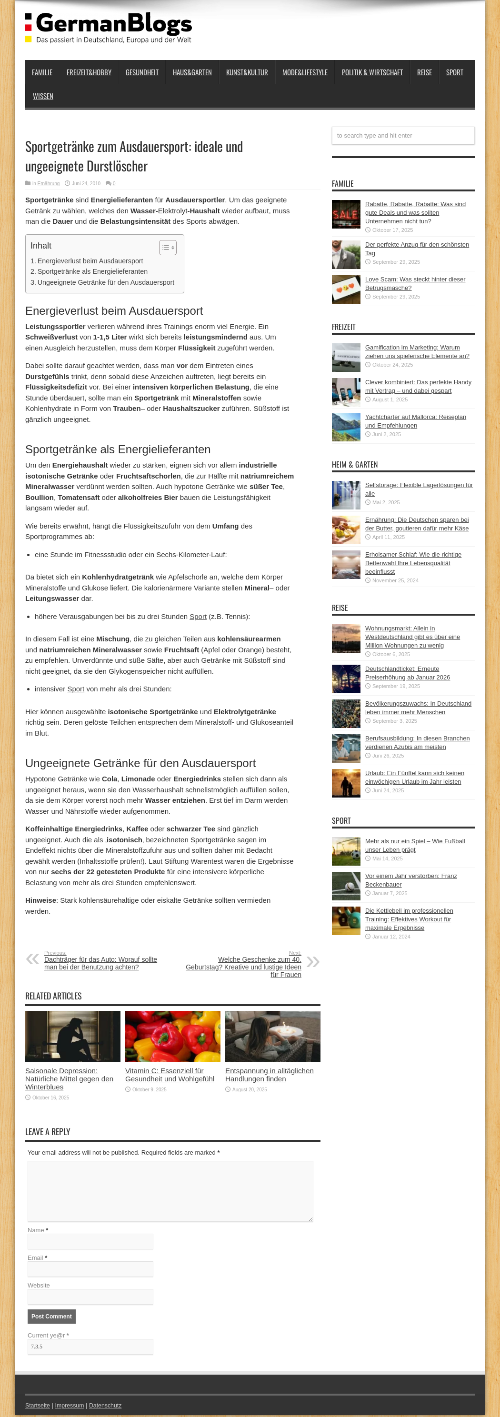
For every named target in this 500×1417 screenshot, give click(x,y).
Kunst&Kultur (247, 72)
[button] (163, 247)
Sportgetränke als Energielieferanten (93, 271)
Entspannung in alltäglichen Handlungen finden (269, 1075)
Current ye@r (48, 1337)
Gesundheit (142, 72)
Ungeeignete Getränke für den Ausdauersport (106, 282)
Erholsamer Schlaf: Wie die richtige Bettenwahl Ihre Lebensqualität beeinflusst (413, 563)
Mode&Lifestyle (305, 72)
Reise (424, 72)
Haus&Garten (192, 72)
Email (35, 1259)
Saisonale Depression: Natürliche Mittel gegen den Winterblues (69, 1079)
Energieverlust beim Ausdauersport (90, 261)
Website (39, 1287)
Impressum (72, 1407)
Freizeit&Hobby (89, 72)
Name (36, 1232)
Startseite (38, 1407)
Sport (454, 72)
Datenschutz (109, 1407)
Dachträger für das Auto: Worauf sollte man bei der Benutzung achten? (102, 960)
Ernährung (49, 183)
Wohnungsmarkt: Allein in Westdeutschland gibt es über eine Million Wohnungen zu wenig (412, 637)
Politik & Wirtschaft (372, 72)
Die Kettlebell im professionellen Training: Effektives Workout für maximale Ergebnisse (409, 919)
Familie (42, 72)
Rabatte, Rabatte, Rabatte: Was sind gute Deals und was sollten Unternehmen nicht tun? (415, 212)
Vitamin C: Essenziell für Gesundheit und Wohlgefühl (169, 1075)
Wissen (43, 95)
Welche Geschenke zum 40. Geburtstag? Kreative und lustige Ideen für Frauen (243, 964)
